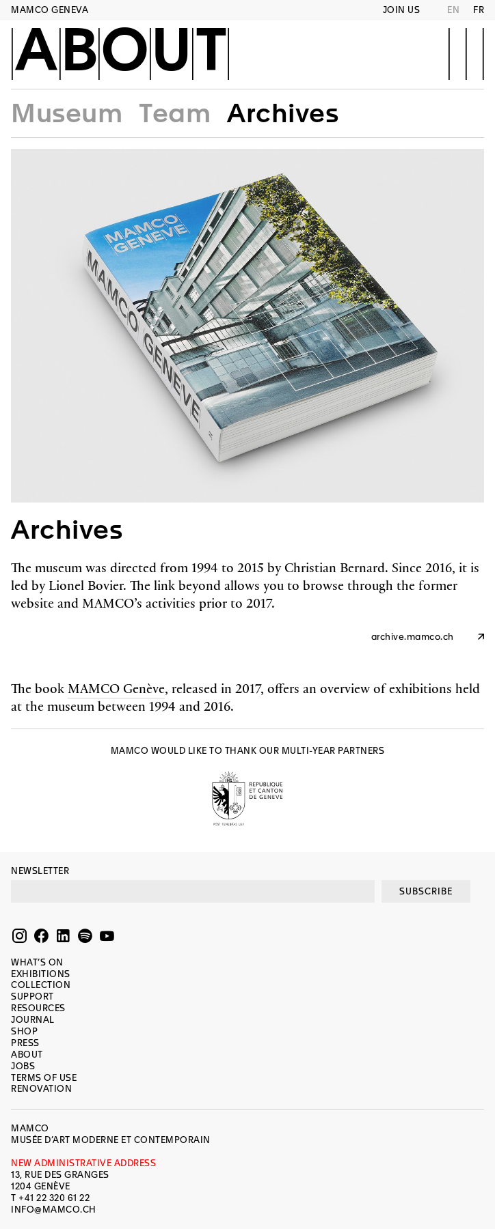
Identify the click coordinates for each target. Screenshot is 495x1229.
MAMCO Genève (116, 688)
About (120, 52)
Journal (33, 1020)
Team (175, 113)
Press (25, 1043)
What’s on (37, 962)
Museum (66, 113)
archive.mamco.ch (412, 637)
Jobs (23, 1066)
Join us (401, 10)
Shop (24, 1031)
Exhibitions (40, 974)
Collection (40, 985)
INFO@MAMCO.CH (53, 1209)
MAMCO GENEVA (49, 10)
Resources (38, 1008)
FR (478, 10)
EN (453, 10)
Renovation (41, 1089)
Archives (282, 113)
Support (32, 996)
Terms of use (44, 1078)
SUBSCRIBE (426, 891)
